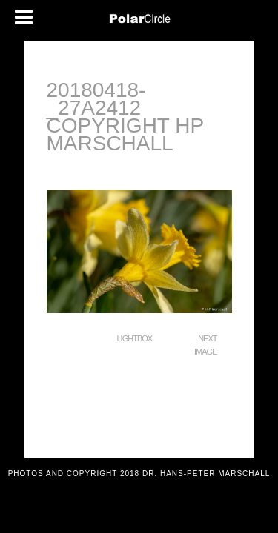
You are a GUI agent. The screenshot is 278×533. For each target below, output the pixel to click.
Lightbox (135, 338)
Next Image (205, 345)
